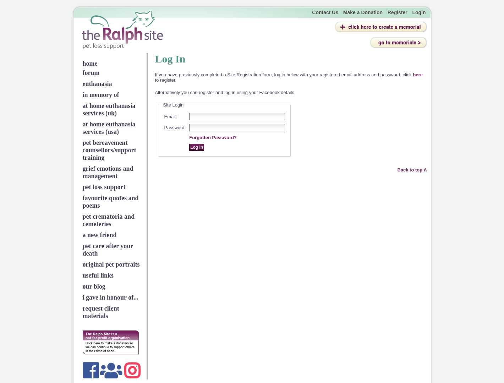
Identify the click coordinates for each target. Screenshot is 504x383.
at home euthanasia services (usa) (109, 128)
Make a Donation (363, 12)
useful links (98, 275)
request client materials (101, 312)
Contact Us (325, 12)
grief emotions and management (108, 172)
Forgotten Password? (213, 137)
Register (397, 12)
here (417, 74)
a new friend (100, 235)
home (90, 63)
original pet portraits (111, 264)
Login (419, 12)
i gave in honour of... (110, 297)
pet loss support (104, 187)
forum (91, 72)
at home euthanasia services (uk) (109, 109)
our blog (94, 286)
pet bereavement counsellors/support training (109, 150)
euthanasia (97, 83)
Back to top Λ (412, 170)
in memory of (101, 94)
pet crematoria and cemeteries (109, 220)
